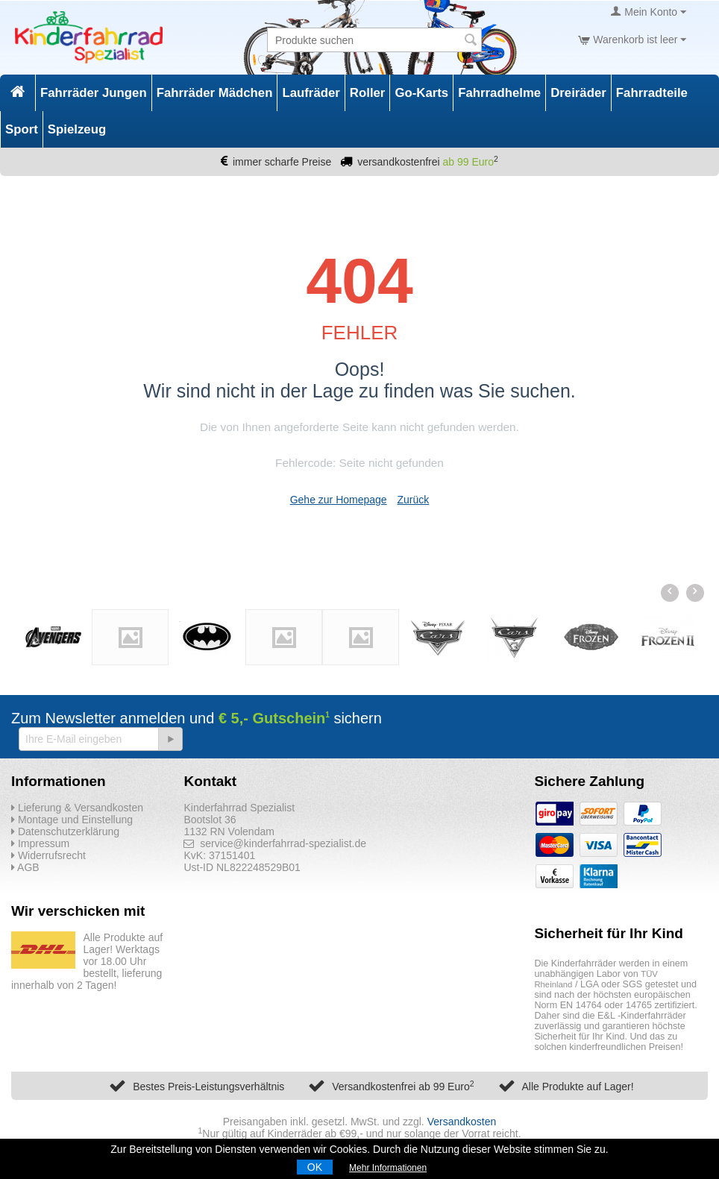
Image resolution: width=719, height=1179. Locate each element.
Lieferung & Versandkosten (77, 808)
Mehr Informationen (388, 1168)
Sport (21, 129)
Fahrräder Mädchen (215, 93)
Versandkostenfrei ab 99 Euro (403, 1086)
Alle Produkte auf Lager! (577, 1086)
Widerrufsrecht (48, 855)
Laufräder (310, 93)
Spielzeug (77, 129)
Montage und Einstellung (72, 820)
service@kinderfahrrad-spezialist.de (274, 843)
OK (314, 1167)
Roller (368, 93)
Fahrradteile (652, 93)
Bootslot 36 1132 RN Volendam (228, 825)
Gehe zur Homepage (338, 500)
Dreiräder (578, 93)
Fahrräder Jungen (93, 93)
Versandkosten (462, 1122)
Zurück (414, 500)
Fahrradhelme (499, 93)
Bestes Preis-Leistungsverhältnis (208, 1086)
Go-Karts (421, 93)
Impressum (40, 843)
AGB (25, 867)
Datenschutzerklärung (65, 831)
